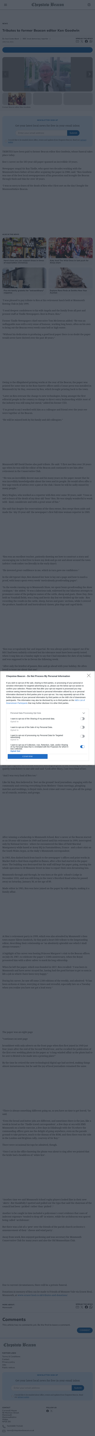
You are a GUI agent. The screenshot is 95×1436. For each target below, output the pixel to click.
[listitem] (47, 713)
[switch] (82, 718)
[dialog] (47, 718)
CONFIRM (27, 756)
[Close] (89, 676)
